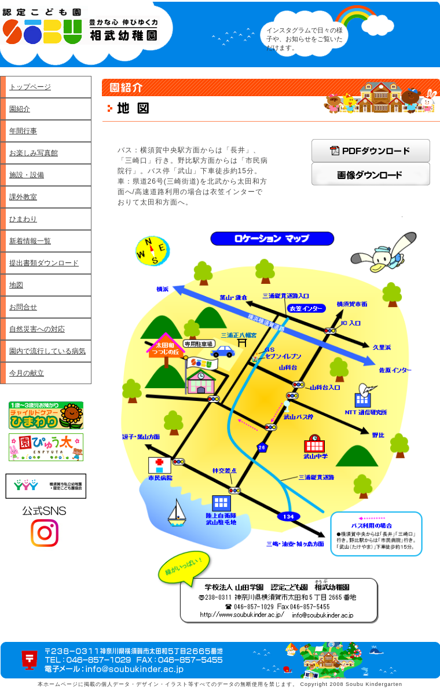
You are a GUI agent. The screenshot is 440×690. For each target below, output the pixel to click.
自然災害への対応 (37, 329)
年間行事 (23, 131)
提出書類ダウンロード (44, 263)
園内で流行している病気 (47, 351)
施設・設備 (26, 175)
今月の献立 (26, 373)
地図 (16, 285)
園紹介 (19, 109)
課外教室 (23, 197)
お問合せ (23, 307)
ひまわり (23, 219)
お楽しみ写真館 (33, 153)
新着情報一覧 (30, 241)
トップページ (30, 87)
